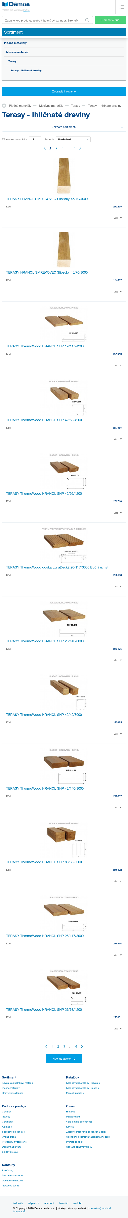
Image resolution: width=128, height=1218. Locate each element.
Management (73, 1116)
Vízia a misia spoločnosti (79, 1121)
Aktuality (18, 1203)
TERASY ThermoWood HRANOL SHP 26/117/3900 (45, 936)
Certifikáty (7, 1121)
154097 (117, 280)
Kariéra (70, 1126)
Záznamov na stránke (14, 139)
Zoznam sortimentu (87, 126)
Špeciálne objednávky (13, 1131)
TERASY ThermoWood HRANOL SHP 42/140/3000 (45, 788)
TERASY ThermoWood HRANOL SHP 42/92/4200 (44, 493)
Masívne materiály (17, 51)
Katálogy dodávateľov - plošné (82, 1087)
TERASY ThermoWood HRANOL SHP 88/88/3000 (44, 862)
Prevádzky (7, 1170)
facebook (49, 1203)
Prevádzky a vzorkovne (14, 1141)
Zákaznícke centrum (12, 1175)
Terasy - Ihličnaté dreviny (26, 70)
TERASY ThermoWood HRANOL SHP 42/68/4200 (44, 420)
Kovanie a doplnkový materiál (17, 1082)
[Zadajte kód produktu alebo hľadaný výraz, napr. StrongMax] (47, 20)
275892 (117, 869)
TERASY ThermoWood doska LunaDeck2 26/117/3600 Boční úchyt (57, 567)
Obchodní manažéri (12, 1180)
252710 (117, 501)
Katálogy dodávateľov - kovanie (83, 1082)
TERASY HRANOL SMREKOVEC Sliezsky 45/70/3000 (47, 272)
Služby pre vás (10, 1151)
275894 (117, 943)
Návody (6, 1116)
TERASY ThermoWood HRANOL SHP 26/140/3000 (45, 641)
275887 (117, 796)
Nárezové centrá (10, 1185)
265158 (117, 575)
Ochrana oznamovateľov (79, 1146)
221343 (117, 353)
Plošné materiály (15, 42)
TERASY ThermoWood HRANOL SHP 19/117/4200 (45, 346)
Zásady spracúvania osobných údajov (86, 1131)
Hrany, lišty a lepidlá (12, 1092)
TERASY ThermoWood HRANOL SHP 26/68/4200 (44, 1009)
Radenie (49, 139)
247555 (117, 427)
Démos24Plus (110, 20)
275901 (117, 1017)
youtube (77, 1203)
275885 (117, 722)
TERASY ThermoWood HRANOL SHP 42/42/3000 (44, 714)
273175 (117, 648)
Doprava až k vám (11, 1146)
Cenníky (6, 1111)
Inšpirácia (33, 1203)
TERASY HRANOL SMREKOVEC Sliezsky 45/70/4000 (47, 199)
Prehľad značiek (74, 1141)
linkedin (63, 1203)
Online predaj (9, 1136)
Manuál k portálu (75, 1092)
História (70, 1111)
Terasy (12, 61)
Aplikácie (7, 1126)
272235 (117, 206)
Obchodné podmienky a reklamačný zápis (88, 1136)
